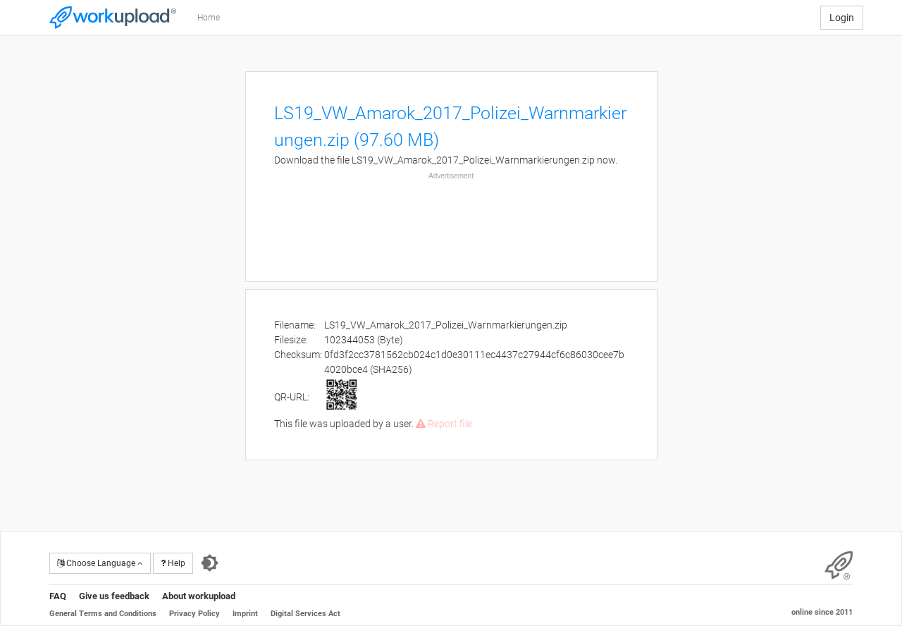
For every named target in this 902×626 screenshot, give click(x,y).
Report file (444, 423)
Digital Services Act (305, 613)
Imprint (245, 613)
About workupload (198, 596)
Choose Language (100, 563)
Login (841, 17)
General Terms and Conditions (102, 613)
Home (208, 18)
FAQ (57, 596)
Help (173, 563)
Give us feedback (114, 596)
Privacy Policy (194, 613)
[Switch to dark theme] (209, 563)
